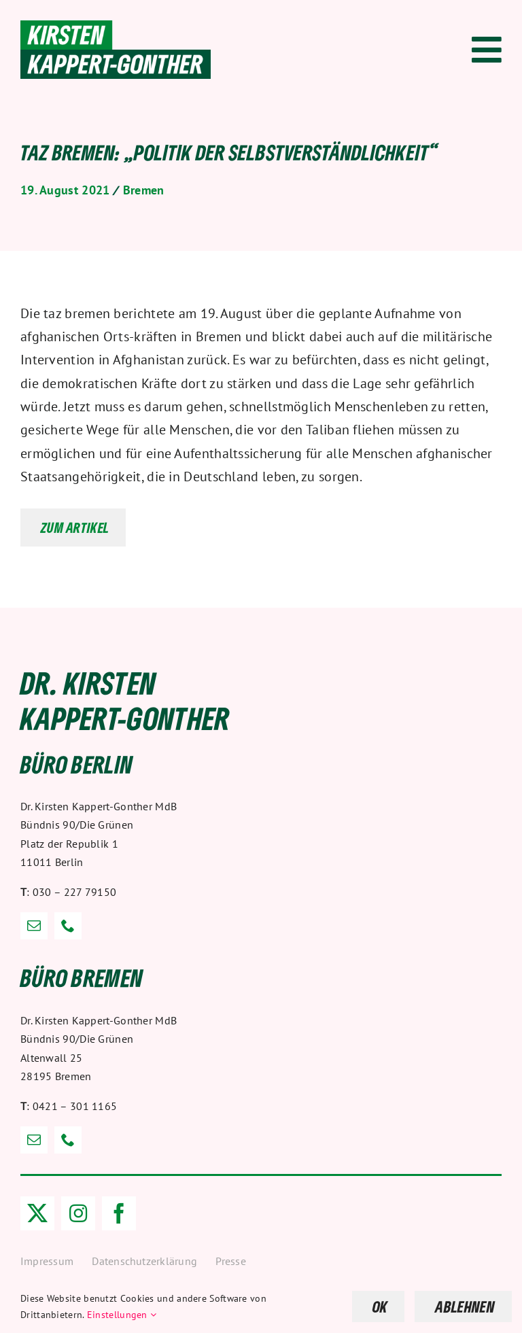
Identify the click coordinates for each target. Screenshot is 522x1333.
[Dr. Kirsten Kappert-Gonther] (115, 27)
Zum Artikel (75, 527)
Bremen (143, 190)
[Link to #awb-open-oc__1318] (487, 50)
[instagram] (78, 1213)
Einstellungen (122, 1315)
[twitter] (37, 1213)
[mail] (34, 925)
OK (380, 1306)
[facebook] (119, 1213)
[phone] (68, 925)
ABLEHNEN (465, 1306)
